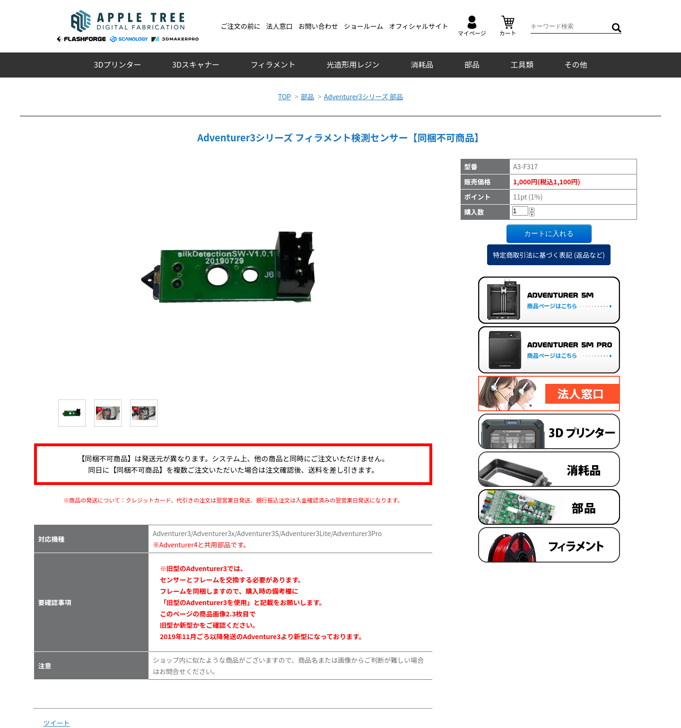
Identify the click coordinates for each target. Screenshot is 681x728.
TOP (284, 96)
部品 (472, 64)
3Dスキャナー (195, 64)
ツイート (57, 723)
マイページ (472, 26)
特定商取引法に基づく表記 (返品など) (549, 255)
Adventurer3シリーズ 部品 (363, 96)
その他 (575, 64)
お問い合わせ (318, 26)
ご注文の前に (241, 26)
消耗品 (421, 64)
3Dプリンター (117, 64)
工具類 (522, 64)
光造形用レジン (353, 64)
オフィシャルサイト (418, 26)
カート (507, 26)
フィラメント (273, 64)
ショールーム (364, 26)
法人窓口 (279, 26)
